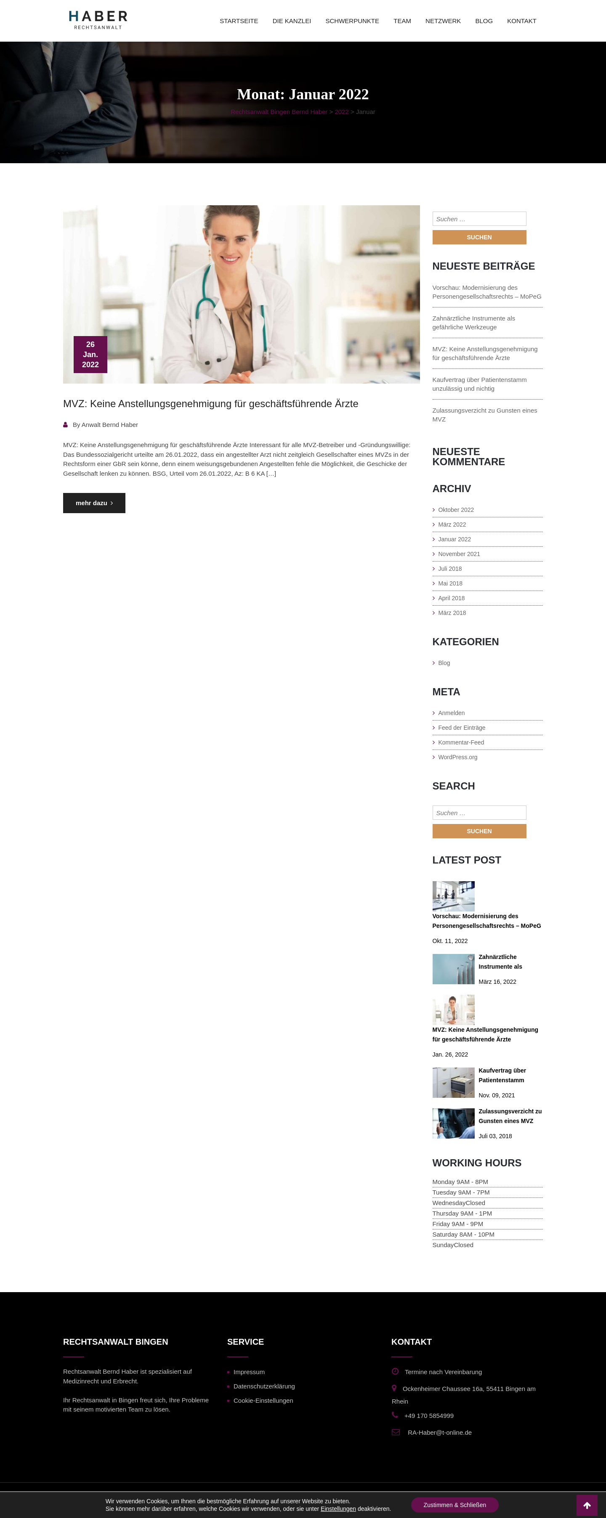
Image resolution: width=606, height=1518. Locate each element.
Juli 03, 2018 (495, 1136)
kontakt (522, 20)
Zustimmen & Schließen (455, 1505)
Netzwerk (443, 20)
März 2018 (452, 612)
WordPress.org (458, 757)
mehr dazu (94, 502)
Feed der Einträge (462, 727)
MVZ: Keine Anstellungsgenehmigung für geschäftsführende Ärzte (211, 403)
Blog (444, 663)
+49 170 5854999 (429, 1415)
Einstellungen (338, 1508)
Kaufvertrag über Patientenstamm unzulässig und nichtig (480, 384)
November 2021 (460, 554)
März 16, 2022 (498, 981)
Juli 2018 (450, 568)
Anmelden (452, 713)
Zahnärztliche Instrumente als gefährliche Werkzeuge (474, 323)
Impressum (249, 1371)
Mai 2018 (451, 583)
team (402, 20)
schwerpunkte (353, 20)
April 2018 (452, 598)
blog (484, 20)
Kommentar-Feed (461, 742)
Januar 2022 (455, 539)
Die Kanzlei (292, 20)
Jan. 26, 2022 (450, 1054)
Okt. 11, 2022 (450, 941)
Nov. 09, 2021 (497, 1095)
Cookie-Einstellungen (263, 1400)
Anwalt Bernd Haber (110, 424)
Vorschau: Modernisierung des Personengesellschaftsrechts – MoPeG (487, 292)
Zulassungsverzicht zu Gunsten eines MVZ (485, 415)
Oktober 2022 (456, 509)
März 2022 (452, 524)
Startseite (239, 20)
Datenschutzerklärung (264, 1386)
